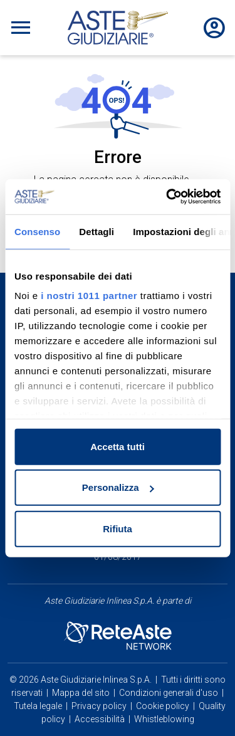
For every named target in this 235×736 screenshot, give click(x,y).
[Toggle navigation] (21, 27)
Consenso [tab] (37, 231)
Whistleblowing (164, 719)
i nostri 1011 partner (89, 295)
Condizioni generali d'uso (168, 693)
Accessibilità (100, 719)
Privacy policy (99, 706)
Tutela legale (38, 706)
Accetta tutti (117, 446)
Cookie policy (162, 706)
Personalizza (118, 487)
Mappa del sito (81, 693)
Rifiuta (117, 528)
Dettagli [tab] (96, 231)
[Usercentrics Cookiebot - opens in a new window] (167, 197)
